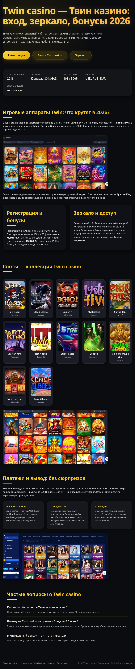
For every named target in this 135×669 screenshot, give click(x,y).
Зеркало (83, 55)
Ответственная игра (22, 663)
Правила (7, 663)
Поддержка (62, 663)
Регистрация (17, 55)
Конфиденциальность (44, 663)
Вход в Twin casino (51, 55)
